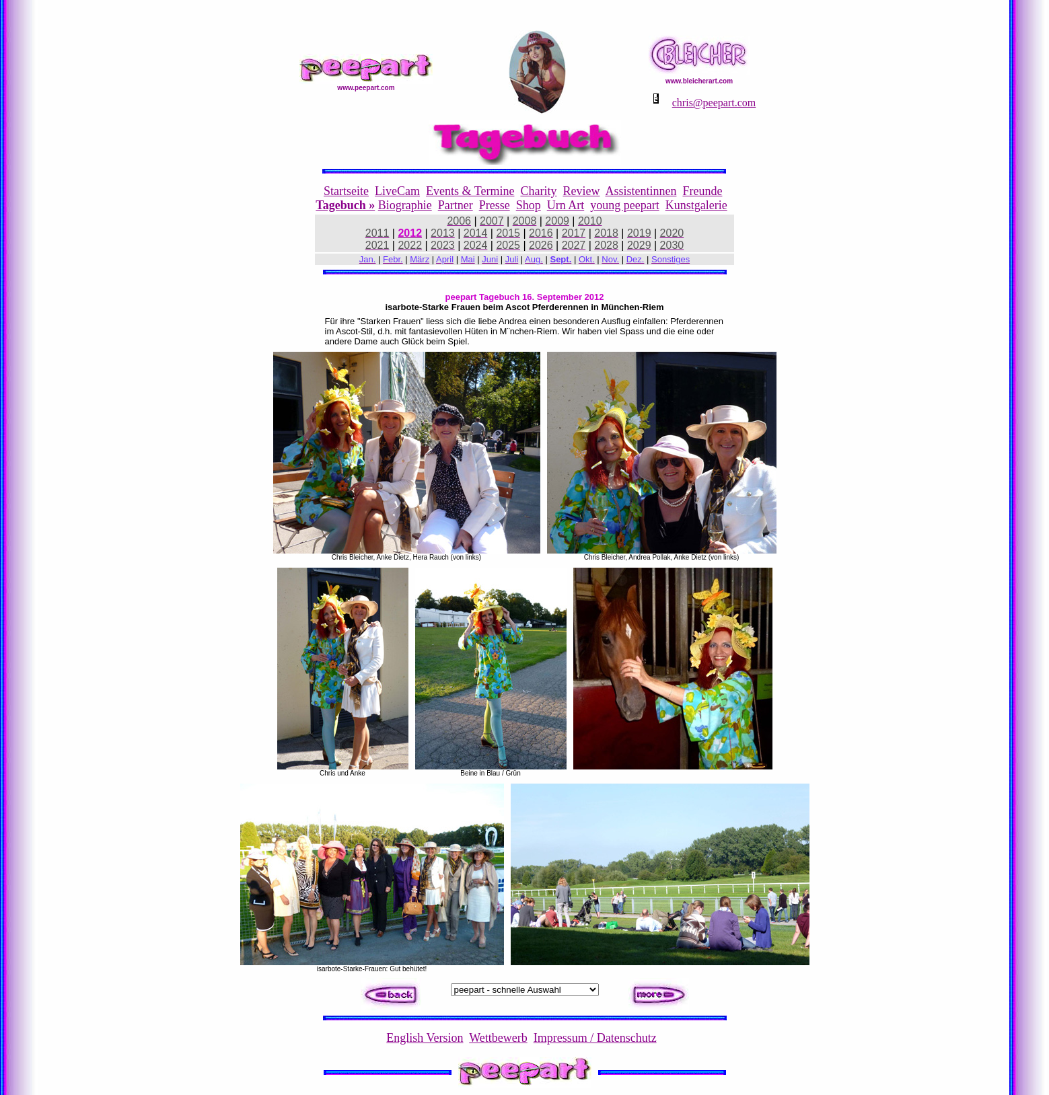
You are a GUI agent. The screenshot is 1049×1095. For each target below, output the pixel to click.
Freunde (702, 191)
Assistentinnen (640, 191)
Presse (494, 205)
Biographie (405, 205)
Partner (455, 205)
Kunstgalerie (696, 205)
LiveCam (397, 191)
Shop (528, 205)
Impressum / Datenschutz (595, 1038)
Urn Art (566, 205)
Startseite (346, 191)
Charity (538, 191)
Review (581, 191)
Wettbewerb (498, 1038)
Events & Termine (470, 191)
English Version (424, 1038)
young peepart (624, 205)
